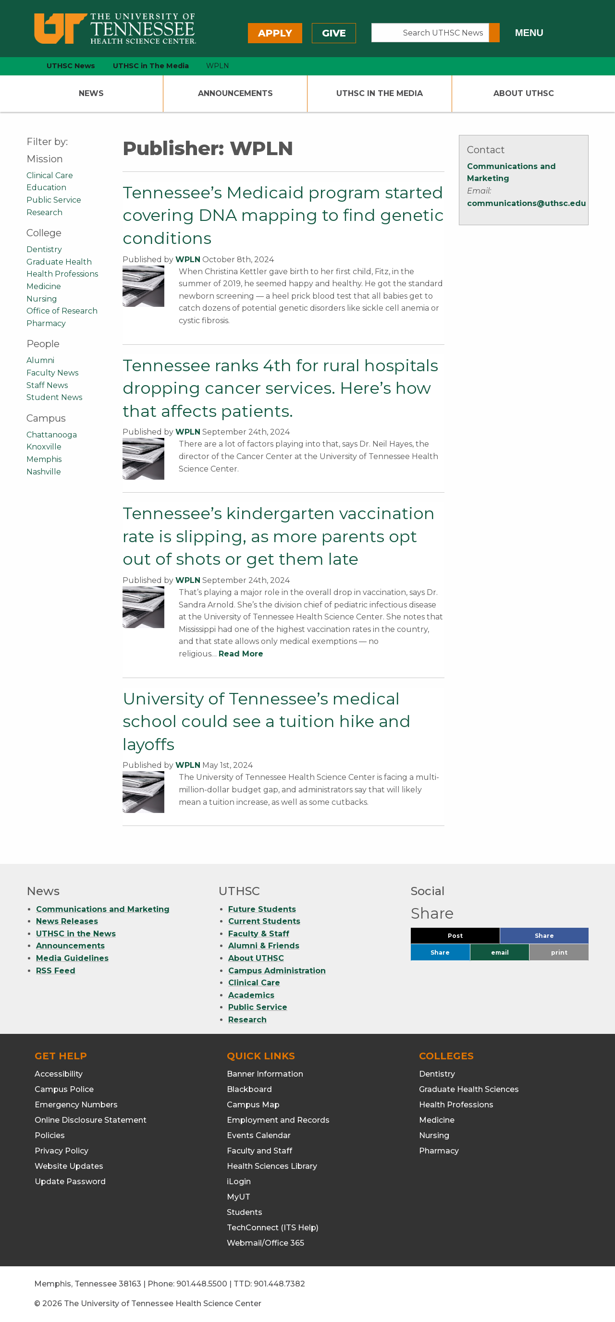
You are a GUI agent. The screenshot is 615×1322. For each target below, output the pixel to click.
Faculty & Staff (258, 933)
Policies (50, 1135)
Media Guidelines (72, 958)
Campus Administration (277, 970)
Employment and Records (278, 1120)
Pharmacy (46, 323)
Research (44, 212)
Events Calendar (259, 1135)
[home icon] (24, 66)
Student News (54, 397)
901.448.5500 (201, 1283)
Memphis (44, 459)
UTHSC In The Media (379, 93)
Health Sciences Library (272, 1166)
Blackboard (249, 1089)
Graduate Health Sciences (469, 1089)
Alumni (40, 360)
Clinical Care (49, 175)
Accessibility (59, 1074)
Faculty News (52, 372)
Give (334, 33)
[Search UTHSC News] (430, 32)
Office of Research (62, 310)
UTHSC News (71, 65)
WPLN (187, 259)
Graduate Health (59, 262)
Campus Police (64, 1089)
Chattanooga (51, 434)
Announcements (235, 93)
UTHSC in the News (76, 933)
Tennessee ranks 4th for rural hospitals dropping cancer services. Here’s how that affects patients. (280, 388)
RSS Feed (55, 970)
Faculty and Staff (259, 1150)
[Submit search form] (494, 32)
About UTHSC (523, 93)
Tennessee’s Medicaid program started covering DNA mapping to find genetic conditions (283, 215)
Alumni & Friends (263, 945)
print (559, 952)
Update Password (70, 1181)
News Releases (67, 921)
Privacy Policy (61, 1150)
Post (467, 938)
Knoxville (44, 446)
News (91, 93)
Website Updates (69, 1166)
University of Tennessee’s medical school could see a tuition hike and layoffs (267, 721)
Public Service (53, 200)
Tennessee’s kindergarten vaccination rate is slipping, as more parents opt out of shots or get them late (279, 536)
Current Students (264, 921)
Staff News (47, 385)
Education (46, 187)
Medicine (43, 286)
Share (560, 938)
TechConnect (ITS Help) (273, 1227)
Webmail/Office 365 (265, 1243)
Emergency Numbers (76, 1104)
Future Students (262, 909)
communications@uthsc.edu (526, 203)
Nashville (43, 471)
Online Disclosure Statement (91, 1120)
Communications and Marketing (103, 909)
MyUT (238, 1196)
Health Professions (62, 274)
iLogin (239, 1181)
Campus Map (253, 1104)
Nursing (41, 298)
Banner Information (265, 1074)
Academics (251, 995)
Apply (275, 33)
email (500, 952)
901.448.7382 (279, 1283)
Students (244, 1212)
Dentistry (44, 249)
